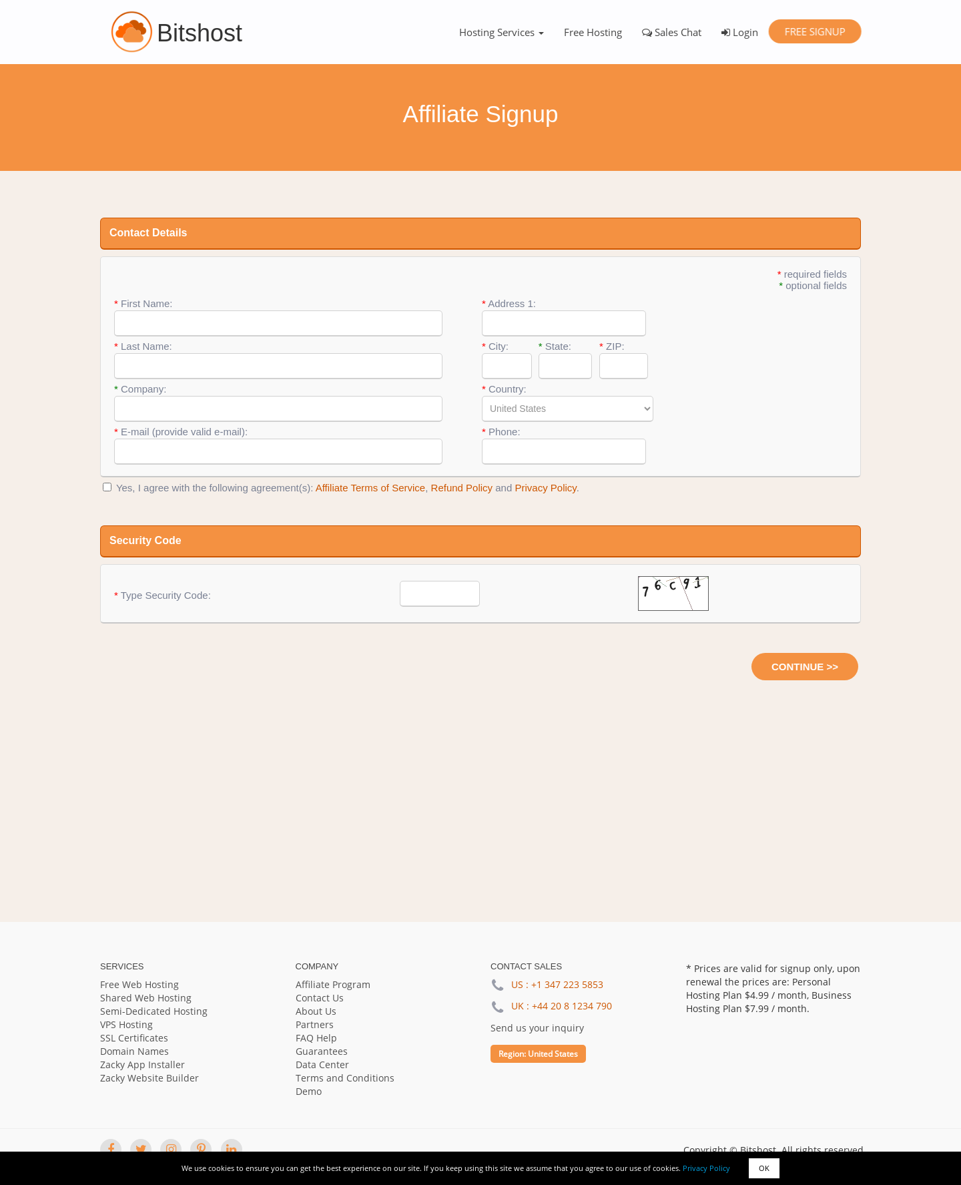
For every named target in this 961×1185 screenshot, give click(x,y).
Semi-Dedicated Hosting (154, 1011)
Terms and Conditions (345, 1078)
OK (764, 1168)
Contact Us (320, 997)
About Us (316, 1011)
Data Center (322, 1064)
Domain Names (134, 1051)
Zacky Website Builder (149, 1078)
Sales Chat (671, 32)
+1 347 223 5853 (567, 984)
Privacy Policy (706, 1168)
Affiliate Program (333, 984)
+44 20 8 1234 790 (572, 1005)
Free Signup (814, 31)
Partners (315, 1024)
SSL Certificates (134, 1037)
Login (739, 32)
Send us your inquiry (537, 1027)
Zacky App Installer (142, 1064)
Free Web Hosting (139, 984)
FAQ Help (316, 1037)
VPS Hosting (126, 1024)
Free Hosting (593, 32)
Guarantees (322, 1051)
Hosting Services (501, 32)
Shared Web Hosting (146, 997)
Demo (309, 1091)
